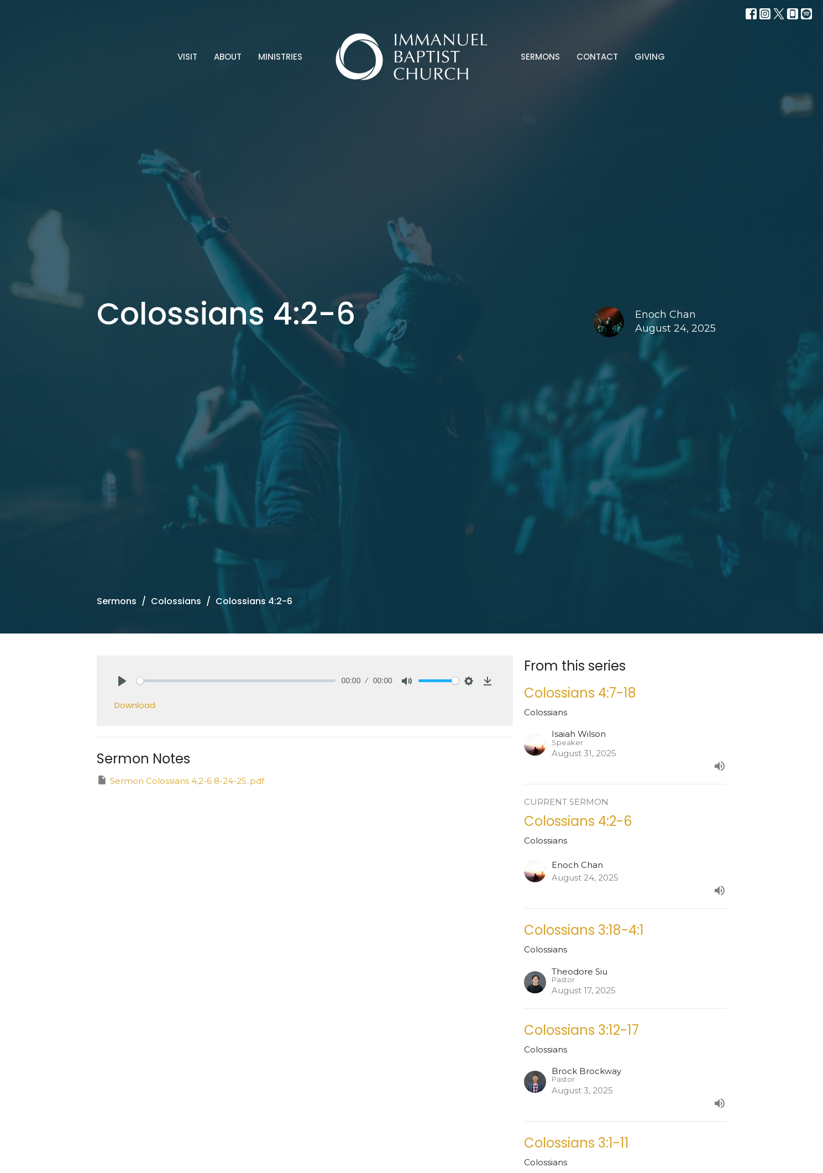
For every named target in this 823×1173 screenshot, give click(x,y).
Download (134, 705)
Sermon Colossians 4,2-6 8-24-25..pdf (180, 780)
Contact (597, 56)
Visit (187, 56)
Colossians (176, 601)
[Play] (122, 681)
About (228, 56)
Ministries (280, 56)
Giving (650, 56)
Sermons (540, 56)
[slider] (236, 680)
